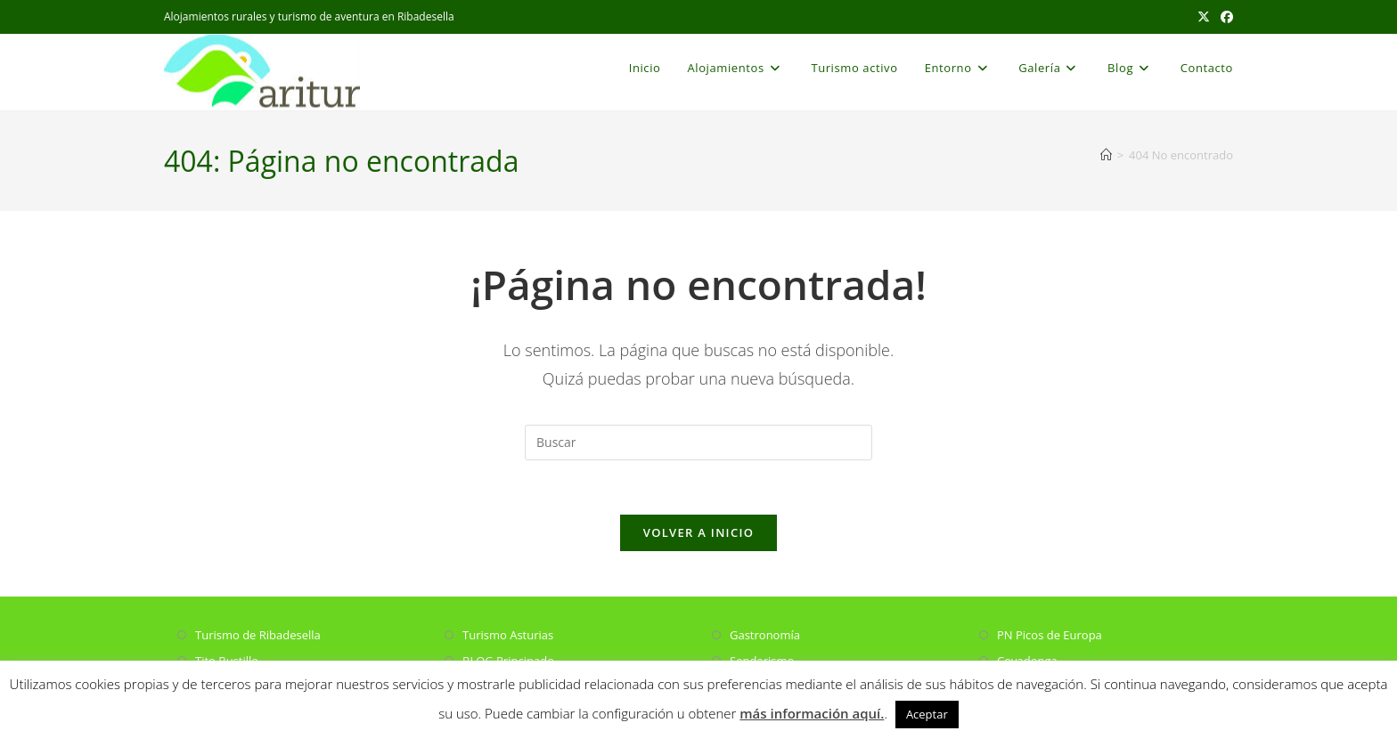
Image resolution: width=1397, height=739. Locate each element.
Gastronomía (765, 635)
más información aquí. (811, 713)
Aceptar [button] (927, 714)
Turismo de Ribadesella (258, 635)
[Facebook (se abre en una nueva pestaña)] (1224, 17)
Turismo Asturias (507, 635)
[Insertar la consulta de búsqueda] (698, 442)
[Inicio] (1106, 155)
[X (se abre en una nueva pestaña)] (1203, 17)
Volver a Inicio (698, 532)
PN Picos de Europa (1049, 635)
